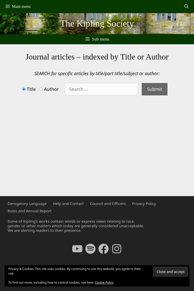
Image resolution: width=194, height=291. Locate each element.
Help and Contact (68, 203)
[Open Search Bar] (186, 6)
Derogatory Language (27, 203)
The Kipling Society (97, 23)
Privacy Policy (144, 203)
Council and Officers (108, 203)
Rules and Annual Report (30, 210)
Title (31, 89)
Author (51, 89)
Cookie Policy (104, 282)
